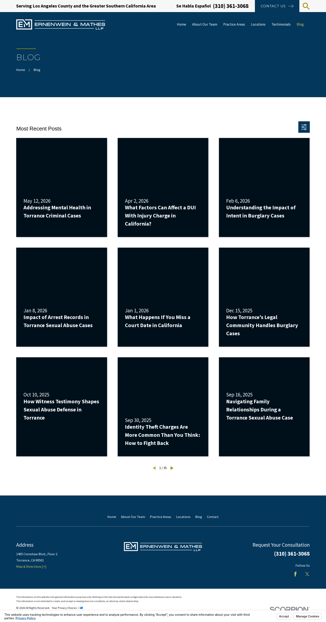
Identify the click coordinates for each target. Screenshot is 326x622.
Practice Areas (160, 517)
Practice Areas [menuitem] (234, 24)
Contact (213, 517)
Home (111, 517)
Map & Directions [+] (31, 566)
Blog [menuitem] (300, 24)
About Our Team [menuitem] (204, 24)
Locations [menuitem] (258, 24)
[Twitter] (307, 574)
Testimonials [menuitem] (281, 24)
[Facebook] (295, 574)
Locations (183, 517)
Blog (198, 517)
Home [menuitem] (181, 24)
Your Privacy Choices (67, 608)
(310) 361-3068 (231, 5)
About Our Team (133, 517)
